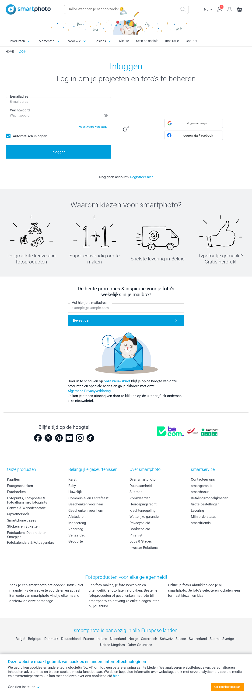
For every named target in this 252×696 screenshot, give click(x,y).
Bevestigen (81, 320)
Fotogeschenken (20, 486)
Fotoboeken (16, 492)
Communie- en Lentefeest (88, 498)
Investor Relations (144, 548)
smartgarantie (202, 486)
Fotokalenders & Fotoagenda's (30, 542)
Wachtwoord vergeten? (92, 126)
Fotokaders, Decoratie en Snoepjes (26, 535)
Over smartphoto (143, 479)
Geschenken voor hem (85, 510)
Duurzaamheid (141, 486)
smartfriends (201, 523)
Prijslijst (136, 535)
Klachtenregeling (142, 510)
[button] (193, 123)
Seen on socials (147, 41)
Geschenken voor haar (85, 504)
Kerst (72, 479)
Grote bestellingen (205, 504)
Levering (197, 510)
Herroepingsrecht (143, 504)
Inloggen (58, 152)
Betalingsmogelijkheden (209, 498)
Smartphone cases (21, 520)
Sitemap (136, 492)
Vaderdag (75, 529)
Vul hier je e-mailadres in (91, 303)
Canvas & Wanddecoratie (26, 508)
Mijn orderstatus (204, 517)
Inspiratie (172, 41)
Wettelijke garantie (144, 517)
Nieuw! (124, 41)
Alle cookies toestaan (227, 687)
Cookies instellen (24, 687)
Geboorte (75, 541)
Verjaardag (76, 535)
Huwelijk (75, 492)
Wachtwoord (20, 110)
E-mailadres (19, 96)
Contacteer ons (203, 479)
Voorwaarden (140, 498)
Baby (72, 486)
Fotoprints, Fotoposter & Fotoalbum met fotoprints (27, 500)
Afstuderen (76, 517)
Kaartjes (13, 479)
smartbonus (200, 492)
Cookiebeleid (140, 529)
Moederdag (77, 523)
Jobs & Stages (141, 541)
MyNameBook (18, 514)
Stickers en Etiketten (23, 526)
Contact (191, 41)
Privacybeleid (140, 523)
